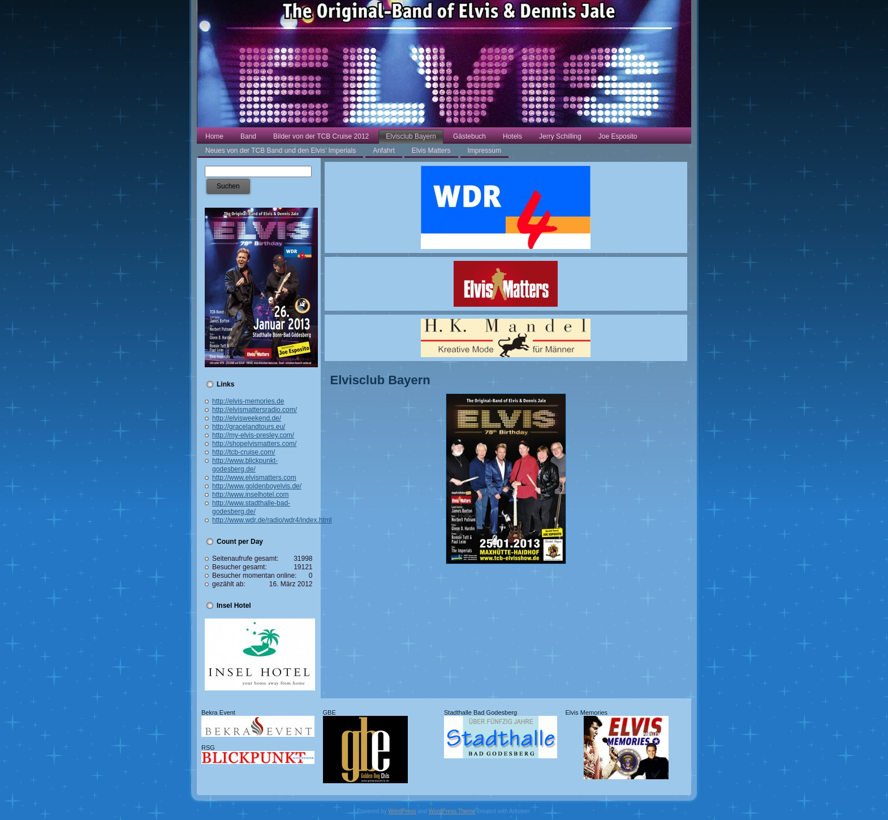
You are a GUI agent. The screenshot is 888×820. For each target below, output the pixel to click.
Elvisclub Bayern (380, 380)
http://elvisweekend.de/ (246, 418)
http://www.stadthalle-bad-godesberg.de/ (251, 507)
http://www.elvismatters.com (254, 478)
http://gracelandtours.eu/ (248, 427)
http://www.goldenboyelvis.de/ (256, 486)
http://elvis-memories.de (248, 401)
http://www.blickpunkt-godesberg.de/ (245, 465)
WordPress (402, 811)
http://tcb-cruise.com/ (243, 452)
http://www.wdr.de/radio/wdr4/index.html (271, 520)
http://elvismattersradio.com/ (254, 410)
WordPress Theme (452, 811)
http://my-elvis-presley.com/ (253, 435)
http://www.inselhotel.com (250, 495)
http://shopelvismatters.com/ (254, 444)
